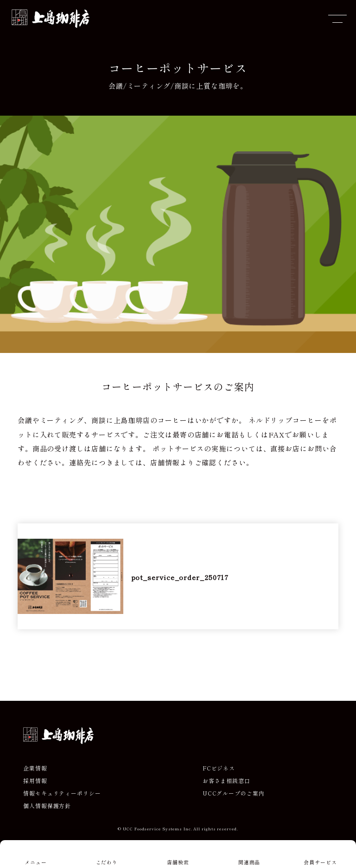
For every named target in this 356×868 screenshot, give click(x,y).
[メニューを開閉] (337, 18)
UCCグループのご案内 (234, 793)
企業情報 (35, 768)
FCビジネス (219, 768)
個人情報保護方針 (47, 805)
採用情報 (35, 780)
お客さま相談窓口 (226, 780)
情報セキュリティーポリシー (62, 793)
